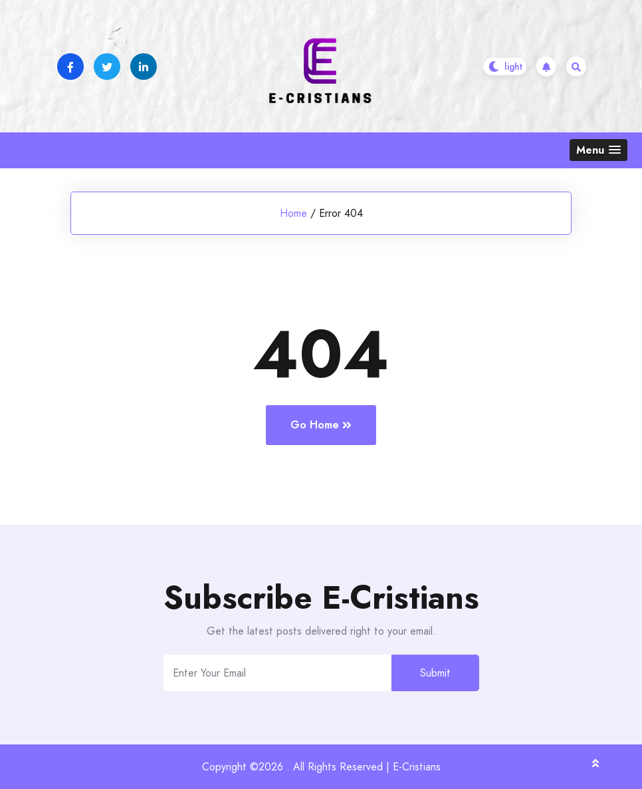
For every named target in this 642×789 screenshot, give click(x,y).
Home (293, 213)
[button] (598, 150)
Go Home (321, 424)
